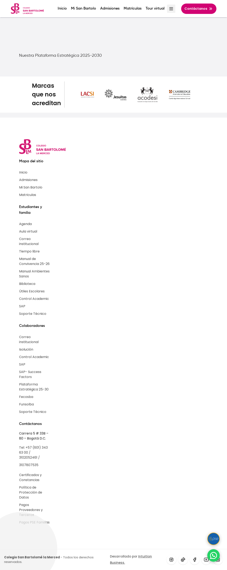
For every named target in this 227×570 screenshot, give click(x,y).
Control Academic (34, 298)
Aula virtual (28, 231)
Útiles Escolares (32, 291)
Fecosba (26, 396)
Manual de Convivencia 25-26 (34, 261)
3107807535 (28, 465)
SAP (22, 306)
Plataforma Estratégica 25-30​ (34, 387)
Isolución (26, 349)
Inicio (62, 8)
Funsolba (26, 404)
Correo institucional (29, 241)
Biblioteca (27, 283)
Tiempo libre (29, 251)
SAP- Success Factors (30, 374)
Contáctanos (198, 8)
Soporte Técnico (32, 313)
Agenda (25, 224)
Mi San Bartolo (83, 8)
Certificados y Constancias (30, 477)
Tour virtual (155, 8)
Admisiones (110, 8)
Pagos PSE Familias (34, 522)
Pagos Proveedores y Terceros (31, 509)
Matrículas (133, 8)
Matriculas (27, 194)
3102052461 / (29, 457)
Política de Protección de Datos (30, 492)
